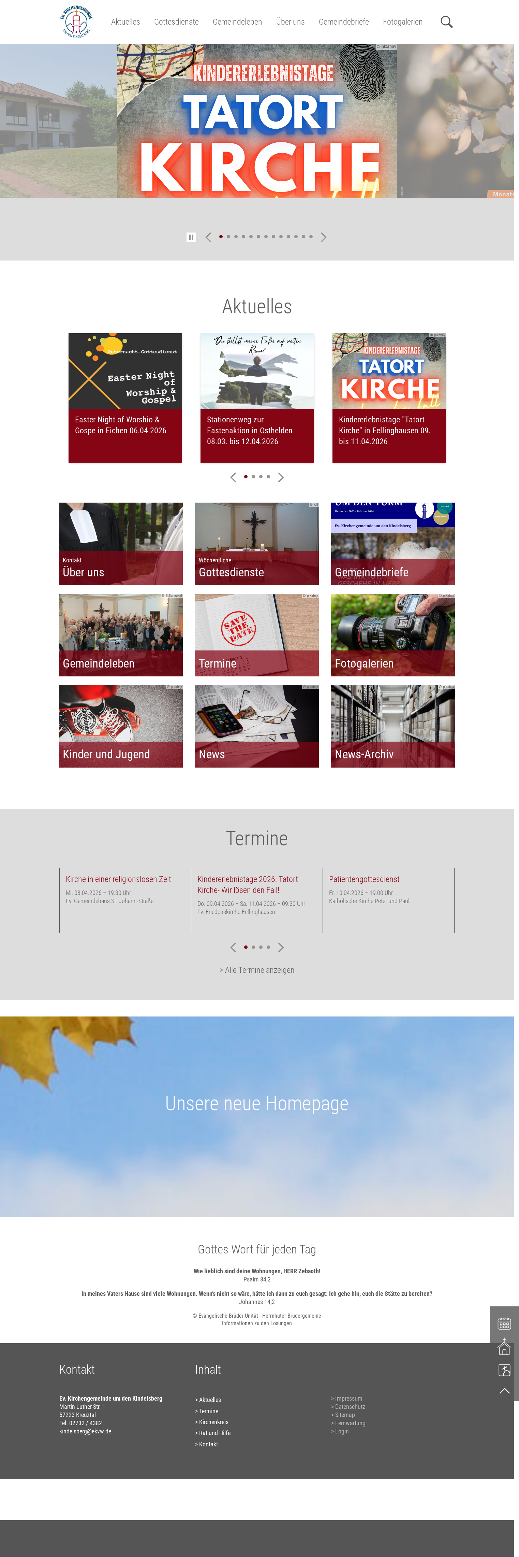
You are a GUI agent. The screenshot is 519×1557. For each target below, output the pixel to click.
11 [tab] (296, 236)
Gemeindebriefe (344, 22)
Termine (208, 1411)
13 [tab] (311, 236)
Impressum (348, 1398)
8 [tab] (273, 236)
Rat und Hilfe (215, 1432)
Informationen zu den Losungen (257, 1323)
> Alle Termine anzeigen (257, 970)
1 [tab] (221, 236)
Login (342, 1431)
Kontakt (208, 1444)
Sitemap (345, 1414)
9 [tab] (281, 236)
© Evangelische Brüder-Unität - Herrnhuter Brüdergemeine (257, 1316)
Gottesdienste (176, 22)
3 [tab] (236, 236)
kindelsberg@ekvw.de (85, 1431)
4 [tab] (243, 236)
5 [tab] (251, 236)
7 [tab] (266, 236)
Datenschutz (350, 1406)
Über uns (290, 22)
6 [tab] (258, 236)
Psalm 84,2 (257, 1279)
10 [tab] (288, 236)
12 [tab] (303, 236)
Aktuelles (125, 22)
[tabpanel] (257, 121)
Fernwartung (350, 1423)
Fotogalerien (403, 22)
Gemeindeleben (237, 22)
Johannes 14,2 (257, 1301)
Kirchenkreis (213, 1422)
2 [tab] (228, 236)
